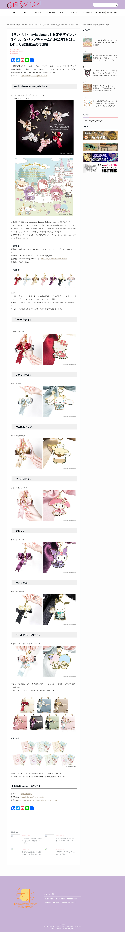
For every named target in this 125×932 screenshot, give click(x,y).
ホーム (13, 12)
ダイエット (75, 12)
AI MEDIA (48, 902)
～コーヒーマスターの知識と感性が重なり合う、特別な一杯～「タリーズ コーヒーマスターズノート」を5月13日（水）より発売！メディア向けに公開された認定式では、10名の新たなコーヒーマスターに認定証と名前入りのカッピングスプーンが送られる (105, 58)
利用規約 (69, 926)
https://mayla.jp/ (26, 794)
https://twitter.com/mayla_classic (32, 797)
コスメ (25, 12)
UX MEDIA (56, 902)
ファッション (87, 12)
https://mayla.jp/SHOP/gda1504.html (34, 76)
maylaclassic (15, 51)
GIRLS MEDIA (60, 899)
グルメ (62, 12)
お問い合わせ (77, 926)
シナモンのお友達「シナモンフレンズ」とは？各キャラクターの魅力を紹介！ (105, 42)
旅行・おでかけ (112, 12)
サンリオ (21, 51)
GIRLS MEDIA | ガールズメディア (55, 926)
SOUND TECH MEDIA (69, 902)
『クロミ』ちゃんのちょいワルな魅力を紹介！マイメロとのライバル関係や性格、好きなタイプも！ (105, 73)
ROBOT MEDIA (72, 899)
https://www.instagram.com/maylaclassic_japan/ (40, 800)
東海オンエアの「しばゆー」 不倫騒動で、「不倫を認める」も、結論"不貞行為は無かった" (105, 88)
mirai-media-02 (15, 53)
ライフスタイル (99, 12)
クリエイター (50, 12)
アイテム (38, 12)
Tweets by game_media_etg (93, 121)
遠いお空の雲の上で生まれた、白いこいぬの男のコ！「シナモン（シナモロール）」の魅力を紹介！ (105, 103)
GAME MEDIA (49, 899)
